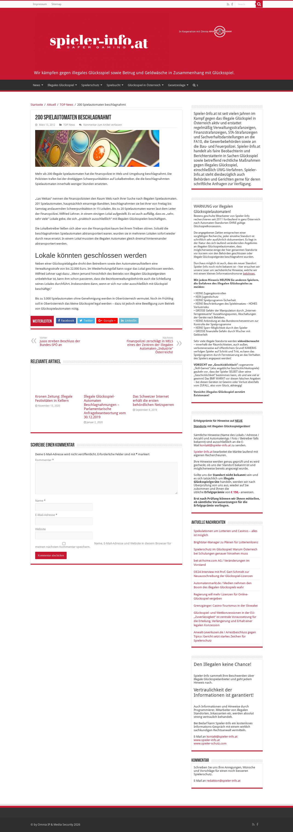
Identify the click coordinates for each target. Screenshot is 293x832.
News (36, 85)
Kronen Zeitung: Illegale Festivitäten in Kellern (53, 398)
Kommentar (44, 460)
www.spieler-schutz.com (210, 743)
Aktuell (51, 104)
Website (40, 529)
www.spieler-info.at (207, 740)
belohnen (249, 273)
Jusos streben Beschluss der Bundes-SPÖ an (63, 341)
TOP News (66, 104)
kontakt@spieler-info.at (215, 445)
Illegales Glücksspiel (61, 85)
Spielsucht (113, 85)
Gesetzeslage (176, 85)
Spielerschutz (90, 85)
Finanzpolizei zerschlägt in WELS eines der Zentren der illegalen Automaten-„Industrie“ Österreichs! (149, 345)
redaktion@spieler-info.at (223, 780)
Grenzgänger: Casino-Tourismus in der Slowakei (226, 605)
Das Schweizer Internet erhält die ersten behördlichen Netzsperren (153, 400)
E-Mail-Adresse (46, 515)
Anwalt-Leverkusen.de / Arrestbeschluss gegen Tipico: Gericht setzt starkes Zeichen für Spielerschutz (225, 636)
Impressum (40, 4)
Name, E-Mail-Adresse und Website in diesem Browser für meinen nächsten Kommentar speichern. (103, 545)
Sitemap (56, 4)
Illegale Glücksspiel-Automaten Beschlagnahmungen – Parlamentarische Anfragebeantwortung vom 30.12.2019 (105, 406)
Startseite (37, 104)
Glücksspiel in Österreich (144, 85)
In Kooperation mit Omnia (205, 31)
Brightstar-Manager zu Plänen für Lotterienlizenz (226, 542)
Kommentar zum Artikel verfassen (102, 124)
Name (40, 500)
